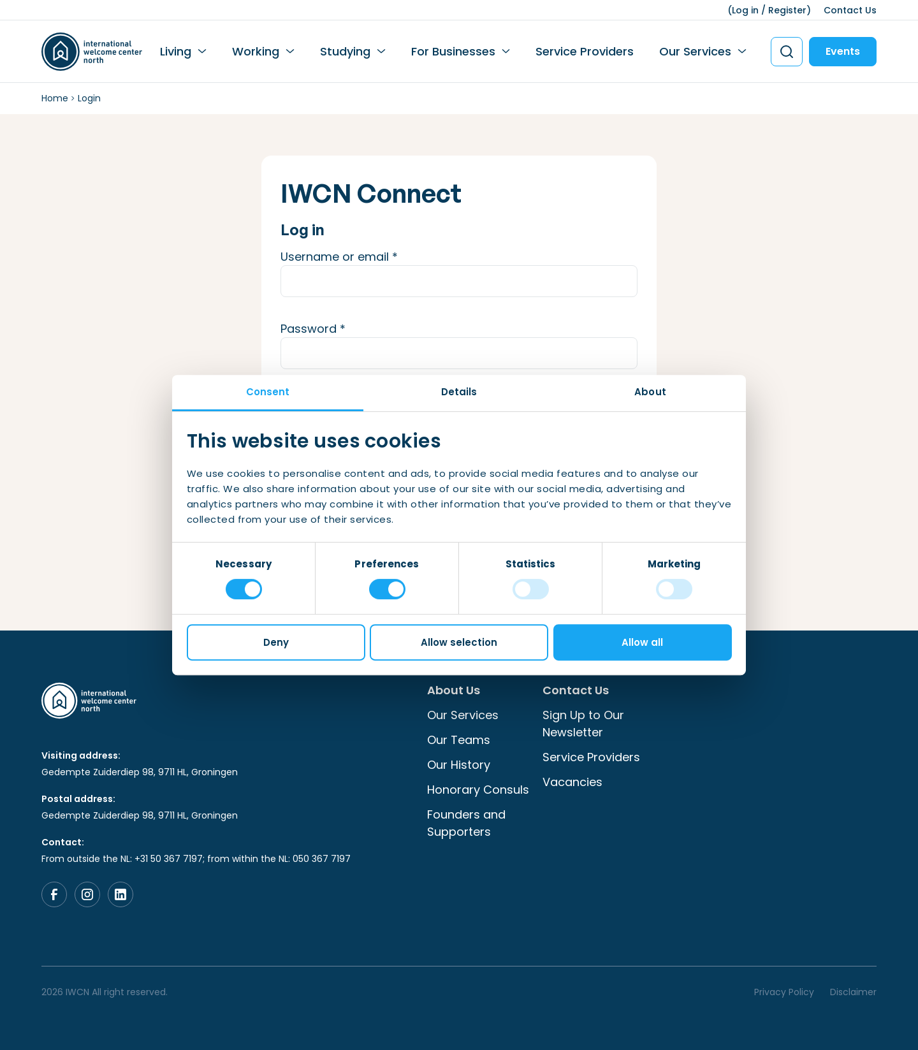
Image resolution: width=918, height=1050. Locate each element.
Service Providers (585, 51)
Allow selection (459, 642)
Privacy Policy (784, 992)
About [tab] (650, 391)
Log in (745, 10)
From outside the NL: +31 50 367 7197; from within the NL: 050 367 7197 (196, 858)
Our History (458, 765)
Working (255, 51)
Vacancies (572, 782)
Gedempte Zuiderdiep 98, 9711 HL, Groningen (139, 772)
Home (54, 98)
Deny (276, 642)
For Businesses (453, 51)
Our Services (695, 51)
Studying (345, 51)
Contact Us (850, 10)
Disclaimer (853, 992)
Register (787, 10)
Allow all (642, 642)
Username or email (364, 256)
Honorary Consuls (478, 790)
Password (337, 328)
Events (843, 51)
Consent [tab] (268, 391)
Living (175, 51)
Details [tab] (459, 391)
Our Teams (458, 740)
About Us (453, 690)
